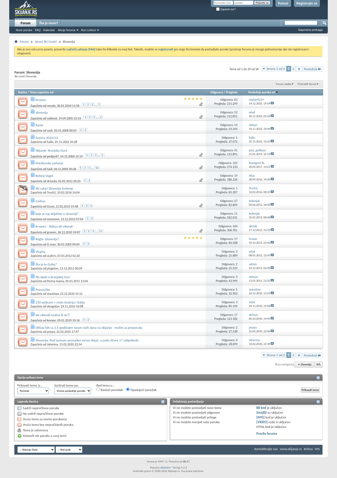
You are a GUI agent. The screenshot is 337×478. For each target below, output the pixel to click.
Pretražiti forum (307, 84)
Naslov (22, 92)
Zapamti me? (226, 9)
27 (235, 201)
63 (235, 100)
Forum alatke (283, 84)
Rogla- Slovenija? (47, 239)
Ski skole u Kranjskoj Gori (53, 277)
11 (235, 213)
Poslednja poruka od (264, 92)
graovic (51, 232)
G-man (51, 244)
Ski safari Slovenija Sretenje (54, 188)
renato (51, 106)
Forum (25, 23)
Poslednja (312, 69)
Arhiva (308, 449)
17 (235, 239)
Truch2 (51, 192)
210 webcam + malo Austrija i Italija (60, 302)
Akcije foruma (66, 30)
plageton (52, 268)
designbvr (53, 306)
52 (235, 112)
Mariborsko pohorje (49, 163)
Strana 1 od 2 (275, 69)
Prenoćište (43, 290)
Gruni (50, 206)
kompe (51, 320)
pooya (51, 332)
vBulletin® (166, 467)
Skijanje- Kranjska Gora (51, 150)
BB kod (261, 408)
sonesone (53, 219)
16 (96, 168)
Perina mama (55, 281)
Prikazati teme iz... (30, 385)
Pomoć (283, 3)
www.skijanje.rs (291, 449)
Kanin (39, 125)
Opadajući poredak (141, 390)
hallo (50, 142)
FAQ (38, 30)
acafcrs (51, 256)
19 (235, 175)
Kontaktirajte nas (266, 449)
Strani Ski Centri (46, 42)
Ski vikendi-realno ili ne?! (53, 315)
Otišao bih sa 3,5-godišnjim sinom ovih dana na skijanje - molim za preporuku (89, 328)
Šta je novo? (48, 23)
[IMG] (260, 417)
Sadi (49, 169)
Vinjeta (40, 252)
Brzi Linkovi (88, 30)
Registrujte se (306, 3)
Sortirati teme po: (66, 385)
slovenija (42, 112)
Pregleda (231, 92)
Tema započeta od (41, 92)
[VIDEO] (262, 422)
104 (235, 226)
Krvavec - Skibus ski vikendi (54, 226)
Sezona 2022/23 (47, 138)
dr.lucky (52, 181)
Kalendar (49, 30)
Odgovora (216, 92)
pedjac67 (53, 156)
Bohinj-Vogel (44, 176)
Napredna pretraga (310, 29)
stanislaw (53, 294)
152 (235, 163)
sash (50, 130)
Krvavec (41, 100)
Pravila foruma (266, 434)
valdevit (52, 118)
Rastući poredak (109, 390)
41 (235, 150)
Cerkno (41, 201)
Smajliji (261, 412)
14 (235, 125)
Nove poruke (24, 30)
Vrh (318, 364)
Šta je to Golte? (46, 264)
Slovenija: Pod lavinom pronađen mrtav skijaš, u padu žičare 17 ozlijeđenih (87, 340)
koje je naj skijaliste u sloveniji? (57, 214)
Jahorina (52, 344)
